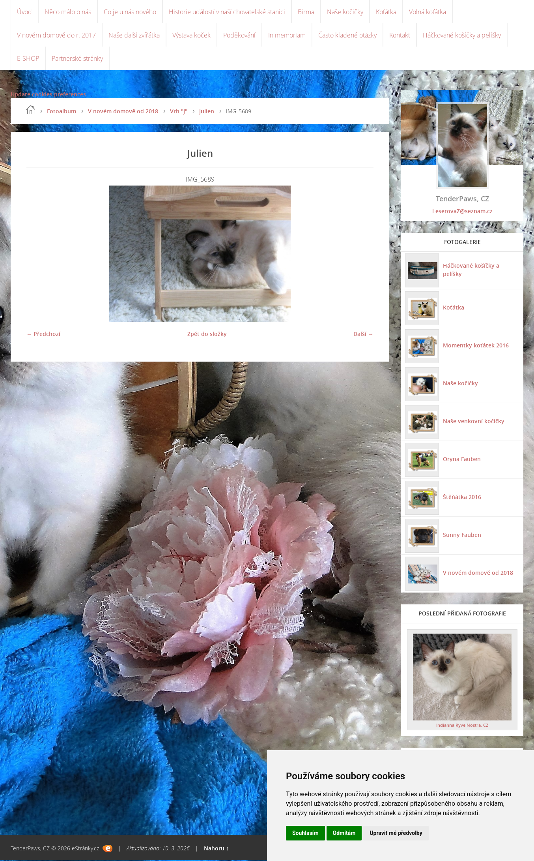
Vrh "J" (178, 112)
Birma (306, 12)
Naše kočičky (345, 12)
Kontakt (399, 35)
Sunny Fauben (462, 535)
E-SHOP (28, 59)
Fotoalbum (61, 112)
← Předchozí (43, 334)
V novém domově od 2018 (123, 112)
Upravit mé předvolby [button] (396, 833)
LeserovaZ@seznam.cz (462, 212)
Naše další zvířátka (134, 35)
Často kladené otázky (347, 35)
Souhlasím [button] (305, 833)
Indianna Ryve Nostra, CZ (462, 726)
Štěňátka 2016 (462, 497)
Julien (206, 112)
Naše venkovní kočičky (473, 422)
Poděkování (239, 35)
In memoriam (287, 35)
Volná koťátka (427, 12)
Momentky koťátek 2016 (476, 346)
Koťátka (386, 12)
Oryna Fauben (462, 459)
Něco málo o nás (68, 12)
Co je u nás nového (130, 12)
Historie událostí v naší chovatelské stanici (227, 12)
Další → (363, 334)
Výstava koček (191, 35)
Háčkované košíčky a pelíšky (462, 35)
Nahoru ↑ (216, 849)
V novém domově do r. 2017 (56, 35)
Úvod (24, 12)
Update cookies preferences (48, 95)
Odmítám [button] (344, 833)
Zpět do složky (207, 334)
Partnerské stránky (77, 59)
